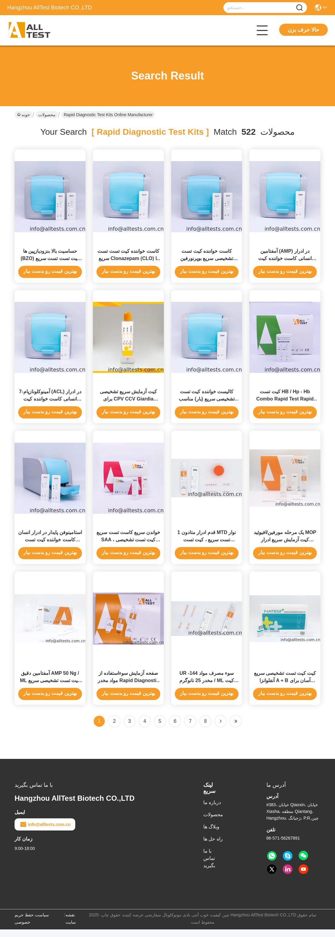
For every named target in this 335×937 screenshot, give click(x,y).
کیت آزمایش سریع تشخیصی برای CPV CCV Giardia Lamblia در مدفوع (128, 403)
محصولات (47, 114)
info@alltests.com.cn (44, 832)
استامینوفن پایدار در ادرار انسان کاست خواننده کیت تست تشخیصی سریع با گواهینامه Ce (50, 545)
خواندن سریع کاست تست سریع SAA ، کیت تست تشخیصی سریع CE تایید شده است (128, 545)
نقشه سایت (71, 926)
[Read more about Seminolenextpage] (220, 728)
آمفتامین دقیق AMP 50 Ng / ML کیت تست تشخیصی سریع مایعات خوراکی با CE (50, 688)
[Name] (299, 8)
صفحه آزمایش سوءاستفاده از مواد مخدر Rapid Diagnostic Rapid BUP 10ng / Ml (128, 688)
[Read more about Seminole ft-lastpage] (235, 728)
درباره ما (212, 810)
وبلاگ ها (211, 834)
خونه (23, 114)
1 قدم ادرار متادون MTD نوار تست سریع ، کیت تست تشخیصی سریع (207, 545)
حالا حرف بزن (303, 30)
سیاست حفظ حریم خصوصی (32, 926)
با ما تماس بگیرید (209, 866)
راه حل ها (213, 846)
